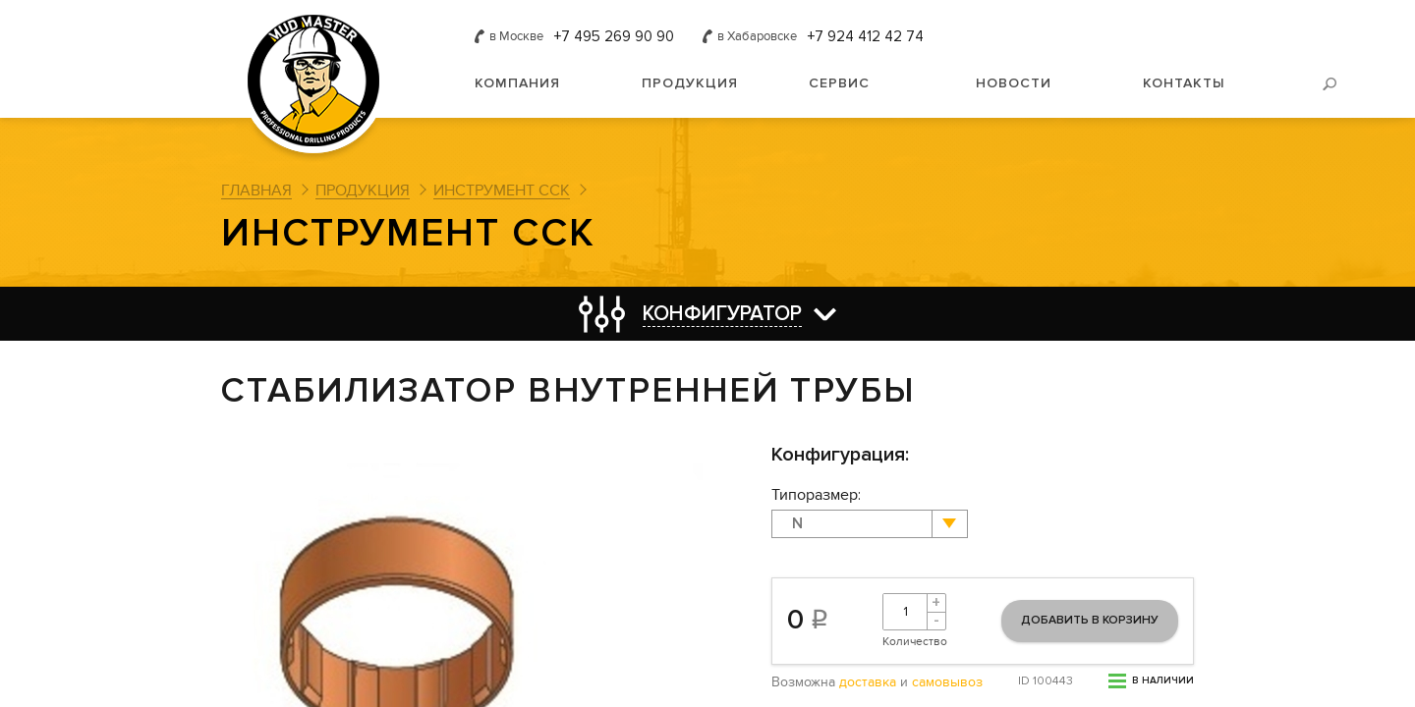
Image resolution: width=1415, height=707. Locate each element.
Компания (517, 83)
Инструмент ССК (501, 190)
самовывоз (947, 682)
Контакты (1184, 83)
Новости (1013, 83)
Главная (256, 190)
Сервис (839, 83)
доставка (867, 682)
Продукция (690, 83)
